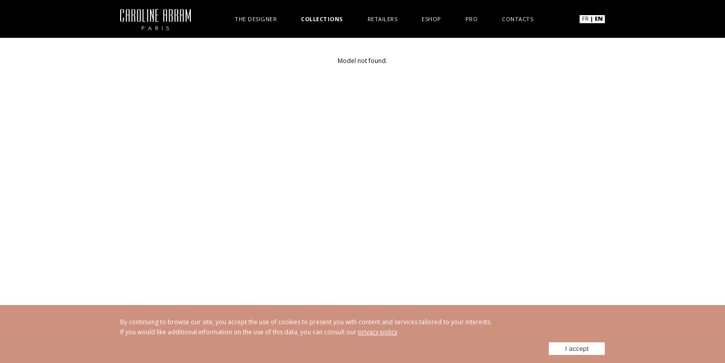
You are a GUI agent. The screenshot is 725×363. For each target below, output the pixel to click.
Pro (471, 18)
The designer (256, 18)
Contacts (517, 18)
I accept (577, 348)
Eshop (431, 18)
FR (585, 18)
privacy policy (377, 332)
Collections (322, 18)
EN (599, 18)
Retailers (383, 18)
